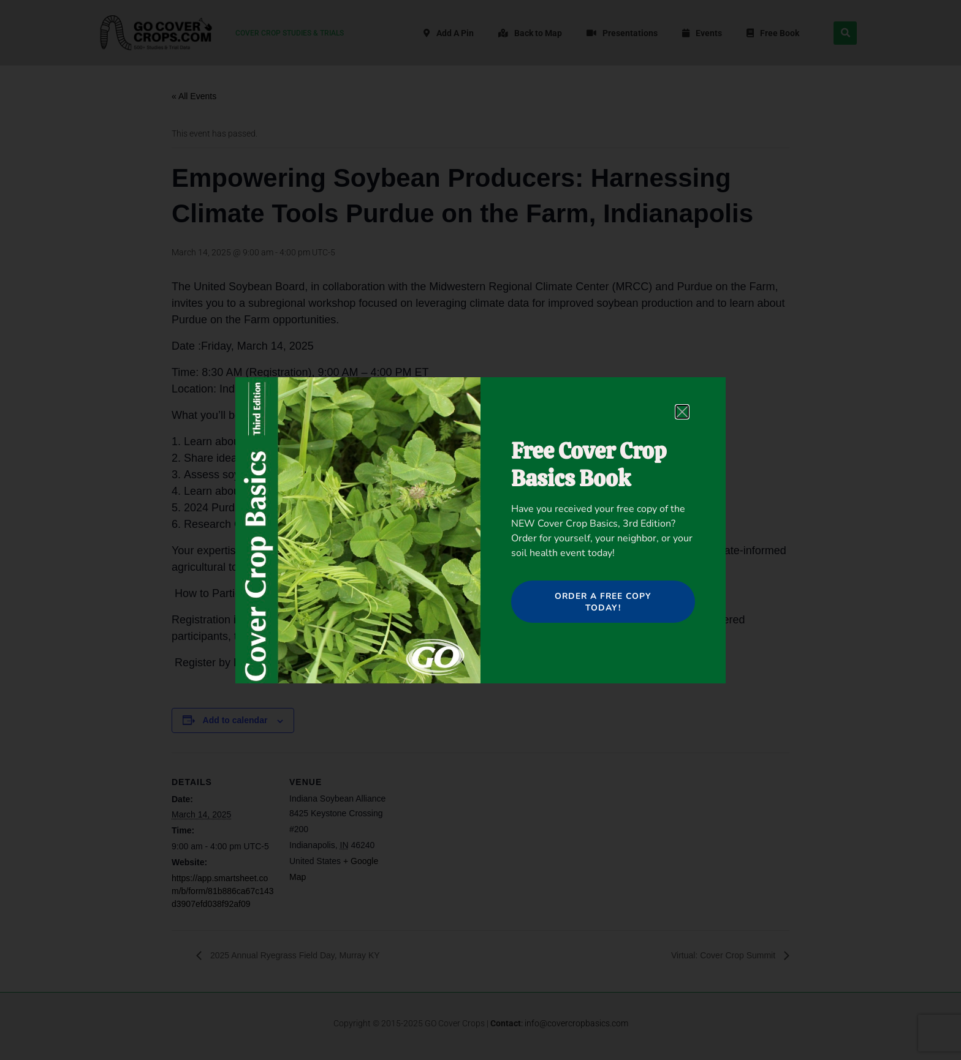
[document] (480, 530)
